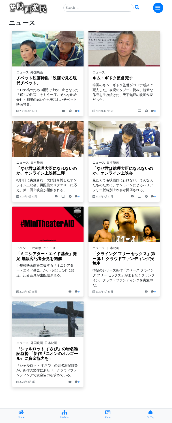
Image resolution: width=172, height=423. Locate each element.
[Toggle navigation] (158, 8)
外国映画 (36, 72)
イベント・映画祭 (28, 248)
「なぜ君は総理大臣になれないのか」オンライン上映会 (122, 171)
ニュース (22, 72)
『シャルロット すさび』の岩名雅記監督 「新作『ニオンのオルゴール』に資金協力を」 (47, 354)
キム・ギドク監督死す (112, 78)
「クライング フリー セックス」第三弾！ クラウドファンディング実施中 (123, 259)
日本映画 (36, 162)
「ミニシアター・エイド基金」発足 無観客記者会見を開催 (46, 256)
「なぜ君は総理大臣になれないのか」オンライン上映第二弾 (46, 171)
